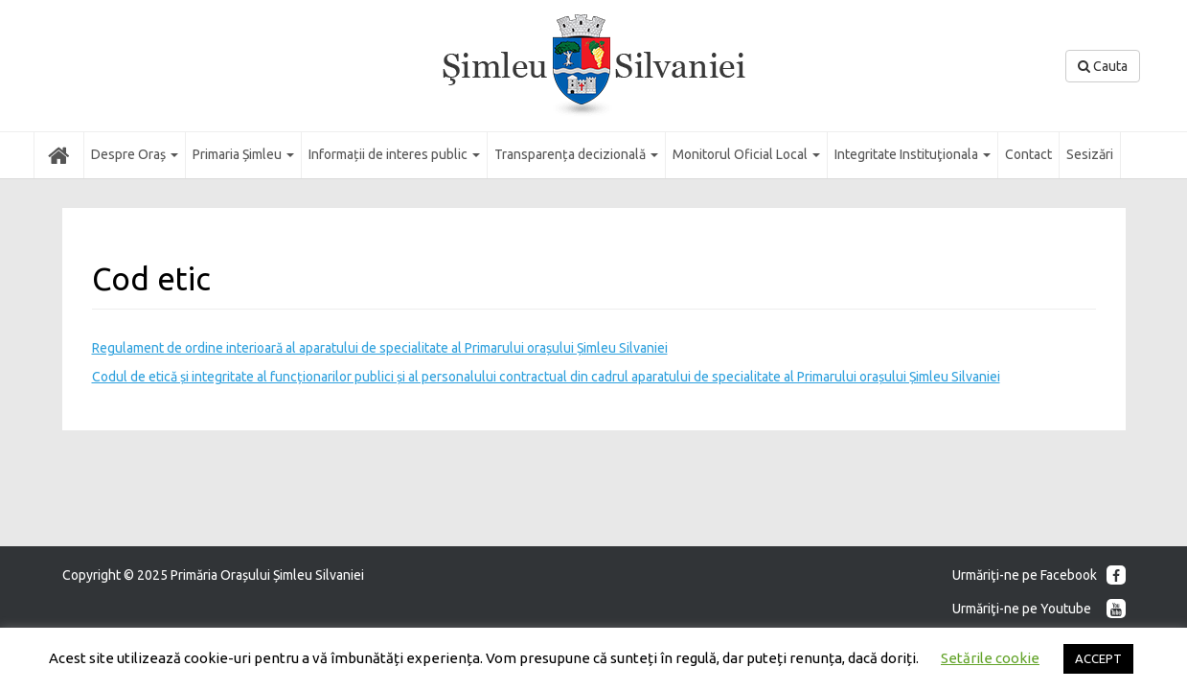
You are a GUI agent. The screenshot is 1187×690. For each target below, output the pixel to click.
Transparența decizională (576, 154)
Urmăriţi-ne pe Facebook (1039, 575)
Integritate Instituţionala (912, 154)
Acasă (59, 154)
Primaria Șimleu (243, 154)
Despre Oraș (134, 154)
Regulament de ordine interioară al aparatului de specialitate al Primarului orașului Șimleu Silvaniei (380, 348)
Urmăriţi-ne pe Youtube (1039, 608)
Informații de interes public (394, 154)
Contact (1028, 154)
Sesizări (1089, 154)
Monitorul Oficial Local (746, 154)
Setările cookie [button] (990, 658)
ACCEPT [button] (1098, 658)
